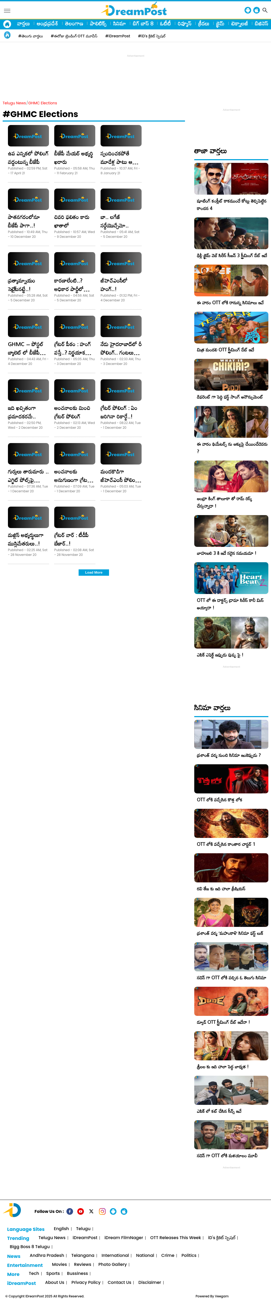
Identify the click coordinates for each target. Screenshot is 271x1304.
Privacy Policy (86, 1282)
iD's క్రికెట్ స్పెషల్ (221, 1238)
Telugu (83, 1229)
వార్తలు (23, 23)
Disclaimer (149, 1282)
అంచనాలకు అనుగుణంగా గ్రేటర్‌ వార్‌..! (72, 480)
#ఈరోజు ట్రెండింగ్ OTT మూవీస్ (74, 36)
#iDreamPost (117, 36)
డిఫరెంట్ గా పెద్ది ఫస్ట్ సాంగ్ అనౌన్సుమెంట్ (230, 396)
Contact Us (119, 1282)
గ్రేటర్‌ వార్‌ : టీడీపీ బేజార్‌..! (71, 539)
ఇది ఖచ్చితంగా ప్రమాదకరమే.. (22, 412)
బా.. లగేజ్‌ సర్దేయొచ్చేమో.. (115, 221)
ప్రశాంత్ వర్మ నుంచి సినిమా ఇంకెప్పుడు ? (229, 755)
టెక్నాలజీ (239, 23)
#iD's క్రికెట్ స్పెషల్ (151, 36)
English (61, 1229)
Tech (34, 1273)
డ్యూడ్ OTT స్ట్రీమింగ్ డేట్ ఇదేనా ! (223, 1022)
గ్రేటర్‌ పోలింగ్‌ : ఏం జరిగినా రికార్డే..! (119, 412)
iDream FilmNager (124, 1238)
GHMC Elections (42, 103)
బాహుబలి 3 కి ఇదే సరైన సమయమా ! (226, 553)
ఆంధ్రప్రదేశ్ (47, 23)
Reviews (82, 1264)
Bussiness (77, 1273)
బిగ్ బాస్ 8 (143, 23)
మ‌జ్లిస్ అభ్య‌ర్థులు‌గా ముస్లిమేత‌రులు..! (26, 539)
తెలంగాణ (74, 23)
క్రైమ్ (220, 23)
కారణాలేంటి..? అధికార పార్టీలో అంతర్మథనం (69, 289)
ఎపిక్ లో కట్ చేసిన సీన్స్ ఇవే (219, 1111)
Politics (189, 1255)
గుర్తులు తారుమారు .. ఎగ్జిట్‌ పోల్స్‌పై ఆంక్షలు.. (28, 480)
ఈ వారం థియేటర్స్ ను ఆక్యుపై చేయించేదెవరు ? (232, 448)
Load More (94, 572)
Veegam (222, 1296)
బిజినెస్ (261, 23)
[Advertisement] (135, 70)
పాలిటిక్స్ (98, 23)
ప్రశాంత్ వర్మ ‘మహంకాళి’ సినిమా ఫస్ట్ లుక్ (230, 933)
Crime (167, 1255)
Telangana (82, 1255)
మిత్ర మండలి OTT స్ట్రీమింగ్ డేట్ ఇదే (225, 349)
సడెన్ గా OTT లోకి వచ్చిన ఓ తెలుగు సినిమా (231, 977)
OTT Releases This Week (175, 1238)
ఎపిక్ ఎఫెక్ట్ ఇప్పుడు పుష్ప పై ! (220, 654)
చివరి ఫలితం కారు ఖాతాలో (71, 221)
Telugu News (14, 103)
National (145, 1255)
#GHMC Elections (40, 114)
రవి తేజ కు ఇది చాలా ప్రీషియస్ (221, 888)
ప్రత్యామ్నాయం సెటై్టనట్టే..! (21, 284)
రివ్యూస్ (184, 23)
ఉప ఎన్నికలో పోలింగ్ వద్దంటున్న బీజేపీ (28, 157)
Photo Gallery (112, 1264)
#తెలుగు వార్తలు (30, 36)
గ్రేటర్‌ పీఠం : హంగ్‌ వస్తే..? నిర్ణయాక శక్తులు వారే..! (72, 352)
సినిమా (119, 23)
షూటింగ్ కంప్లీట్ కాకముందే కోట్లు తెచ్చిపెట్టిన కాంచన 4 (232, 205)
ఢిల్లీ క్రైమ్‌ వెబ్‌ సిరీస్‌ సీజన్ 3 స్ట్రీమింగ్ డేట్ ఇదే (232, 255)
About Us (54, 1282)
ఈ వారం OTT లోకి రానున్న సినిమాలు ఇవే (230, 302)
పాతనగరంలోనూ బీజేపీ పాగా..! (24, 221)
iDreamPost (85, 1238)
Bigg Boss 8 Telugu (30, 1247)
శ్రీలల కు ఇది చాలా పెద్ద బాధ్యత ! (223, 1066)
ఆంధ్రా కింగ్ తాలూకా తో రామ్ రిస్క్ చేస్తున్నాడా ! (224, 502)
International (115, 1255)
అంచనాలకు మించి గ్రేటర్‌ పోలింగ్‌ (72, 412)
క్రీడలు (203, 23)
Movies (59, 1264)
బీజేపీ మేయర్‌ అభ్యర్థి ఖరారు (73, 157)
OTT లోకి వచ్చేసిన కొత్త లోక (219, 799)
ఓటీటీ (165, 23)
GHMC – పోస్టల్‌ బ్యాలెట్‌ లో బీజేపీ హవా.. (25, 352)
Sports (53, 1273)
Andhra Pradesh (47, 1255)
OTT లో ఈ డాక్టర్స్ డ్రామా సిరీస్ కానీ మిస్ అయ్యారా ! (230, 604)
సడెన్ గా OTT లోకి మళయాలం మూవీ (227, 1155)
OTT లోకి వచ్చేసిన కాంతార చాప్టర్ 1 (226, 844)
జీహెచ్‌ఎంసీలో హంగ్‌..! (114, 284)
